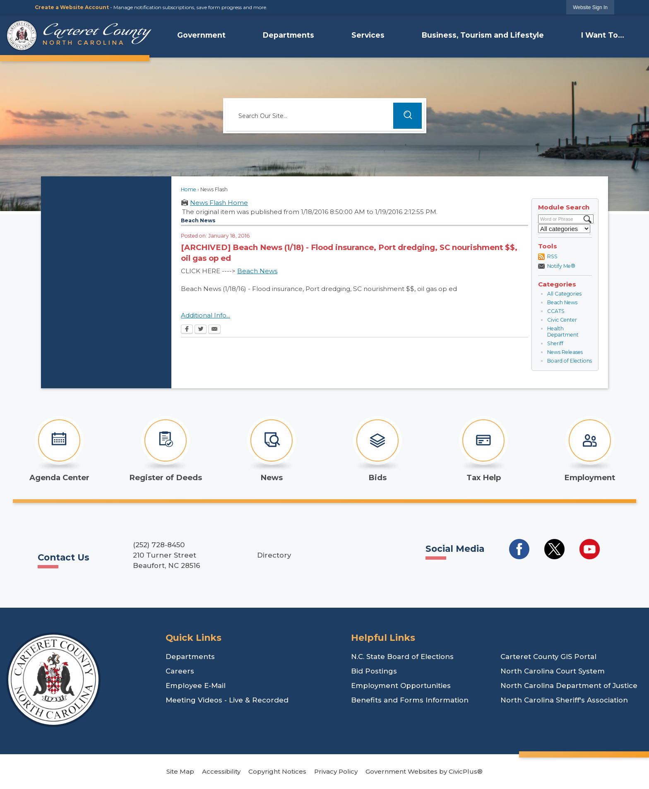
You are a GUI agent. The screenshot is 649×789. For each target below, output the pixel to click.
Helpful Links (383, 637)
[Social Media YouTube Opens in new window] (589, 549)
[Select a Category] (564, 228)
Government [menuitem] (201, 35)
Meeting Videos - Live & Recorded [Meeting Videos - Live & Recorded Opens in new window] (227, 700)
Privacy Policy (336, 771)
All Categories (564, 294)
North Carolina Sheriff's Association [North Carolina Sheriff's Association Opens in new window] (564, 700)
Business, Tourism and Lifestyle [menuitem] (483, 35)
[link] (590, 7)
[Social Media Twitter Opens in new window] (554, 549)
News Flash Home (219, 203)
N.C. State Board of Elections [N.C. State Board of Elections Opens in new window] (402, 656)
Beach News (562, 302)
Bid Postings (374, 671)
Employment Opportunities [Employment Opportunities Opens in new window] (401, 685)
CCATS (556, 311)
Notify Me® (561, 266)
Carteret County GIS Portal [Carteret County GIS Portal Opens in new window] (548, 656)
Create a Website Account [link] (72, 7)
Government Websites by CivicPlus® (424, 771)
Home (188, 189)
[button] (407, 116)
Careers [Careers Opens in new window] (180, 671)
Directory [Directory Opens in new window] (274, 555)
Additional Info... (205, 315)
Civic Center (562, 320)
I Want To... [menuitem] (602, 35)
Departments (190, 656)
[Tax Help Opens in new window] (483, 449)
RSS (552, 256)
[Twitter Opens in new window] (201, 330)
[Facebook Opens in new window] (187, 330)
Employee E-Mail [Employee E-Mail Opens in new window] (196, 685)
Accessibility (221, 771)
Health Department (563, 331)
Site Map (180, 771)
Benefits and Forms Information (410, 700)
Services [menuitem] (368, 35)
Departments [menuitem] (288, 35)
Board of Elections (569, 361)
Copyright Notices (277, 771)
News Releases (565, 352)
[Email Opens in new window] (214, 330)
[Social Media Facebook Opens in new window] (519, 549)
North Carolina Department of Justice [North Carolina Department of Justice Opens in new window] (568, 685)
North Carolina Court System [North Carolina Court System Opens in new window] (552, 671)
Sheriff (555, 343)
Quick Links (193, 637)
